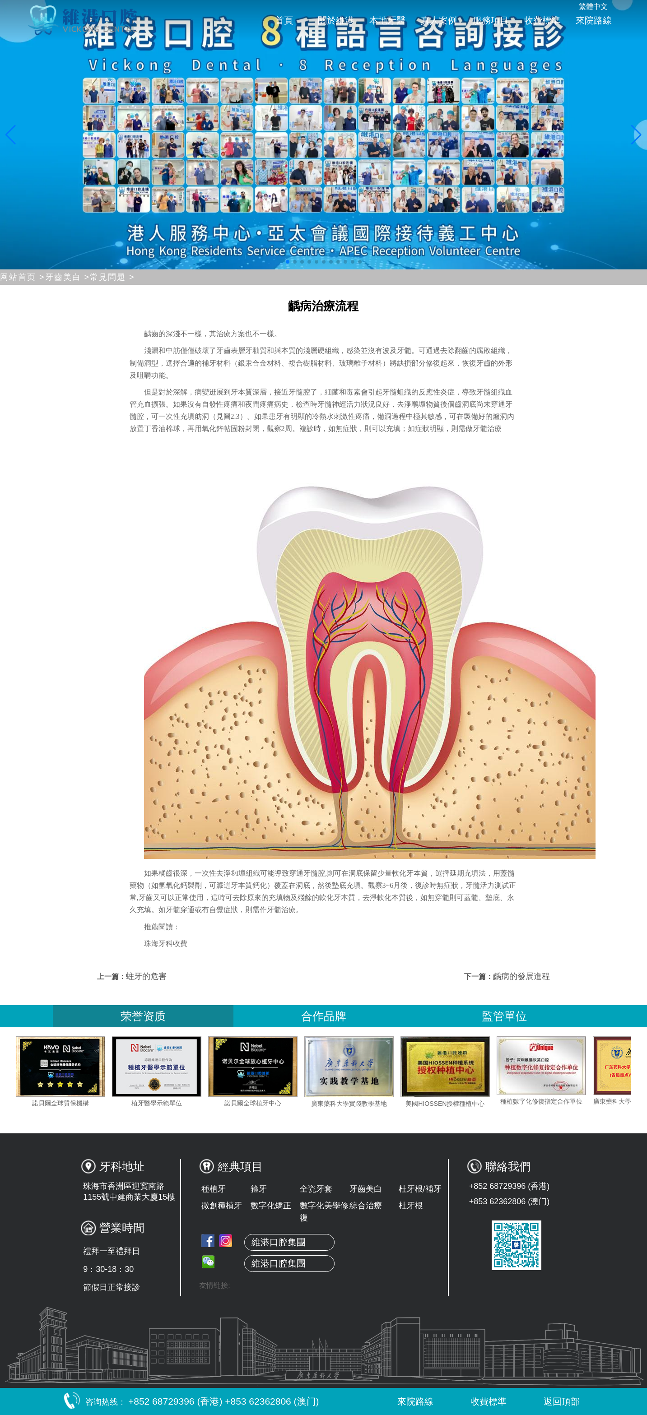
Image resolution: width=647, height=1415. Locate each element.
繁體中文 (593, 6)
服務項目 (491, 20)
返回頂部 (552, 1401)
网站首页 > (22, 277)
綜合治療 (365, 1205)
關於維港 (336, 20)
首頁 (284, 20)
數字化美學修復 (324, 1211)
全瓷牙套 (316, 1188)
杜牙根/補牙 (420, 1188)
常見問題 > (112, 277)
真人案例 (439, 20)
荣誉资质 (143, 1016)
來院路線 (594, 20)
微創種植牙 (221, 1205)
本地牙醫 (387, 20)
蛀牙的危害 (146, 976)
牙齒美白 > (67, 277)
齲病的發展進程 (521, 976)
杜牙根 (411, 1205)
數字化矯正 (271, 1205)
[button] (287, 262)
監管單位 (504, 1016)
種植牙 (213, 1188)
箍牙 (259, 1188)
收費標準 (542, 20)
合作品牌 (323, 1016)
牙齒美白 (365, 1188)
